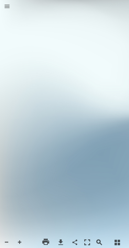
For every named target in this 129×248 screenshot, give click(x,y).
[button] (7, 7)
